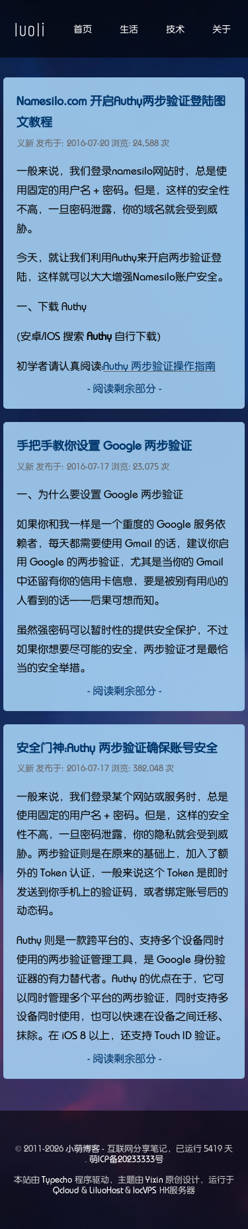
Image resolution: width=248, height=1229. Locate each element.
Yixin (154, 1179)
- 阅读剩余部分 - (124, 388)
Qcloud (66, 1190)
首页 (82, 29)
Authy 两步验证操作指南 (159, 365)
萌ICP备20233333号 (126, 1159)
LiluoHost (106, 1190)
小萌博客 (82, 1148)
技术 (175, 29)
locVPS (145, 1190)
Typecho (57, 1179)
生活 (129, 29)
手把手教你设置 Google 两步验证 (104, 446)
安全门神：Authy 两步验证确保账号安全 (117, 748)
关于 (221, 29)
